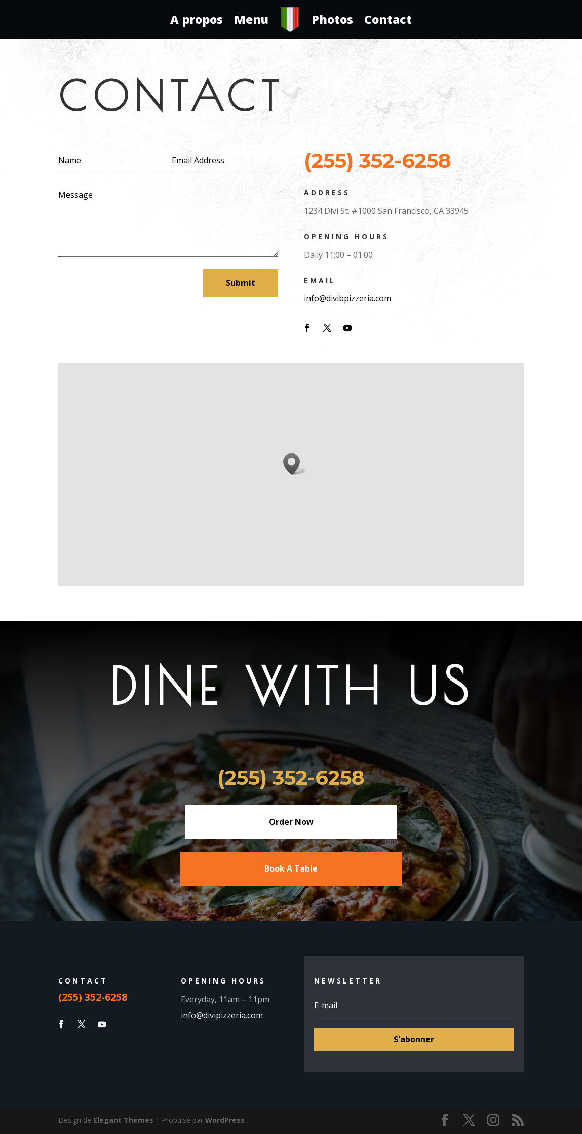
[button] (294, 464)
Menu (251, 19)
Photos (332, 19)
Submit (240, 282)
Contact (388, 19)
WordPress (225, 1120)
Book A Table (291, 868)
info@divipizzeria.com (223, 1015)
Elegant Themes (123, 1120)
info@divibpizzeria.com (347, 298)
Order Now (291, 821)
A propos (196, 19)
